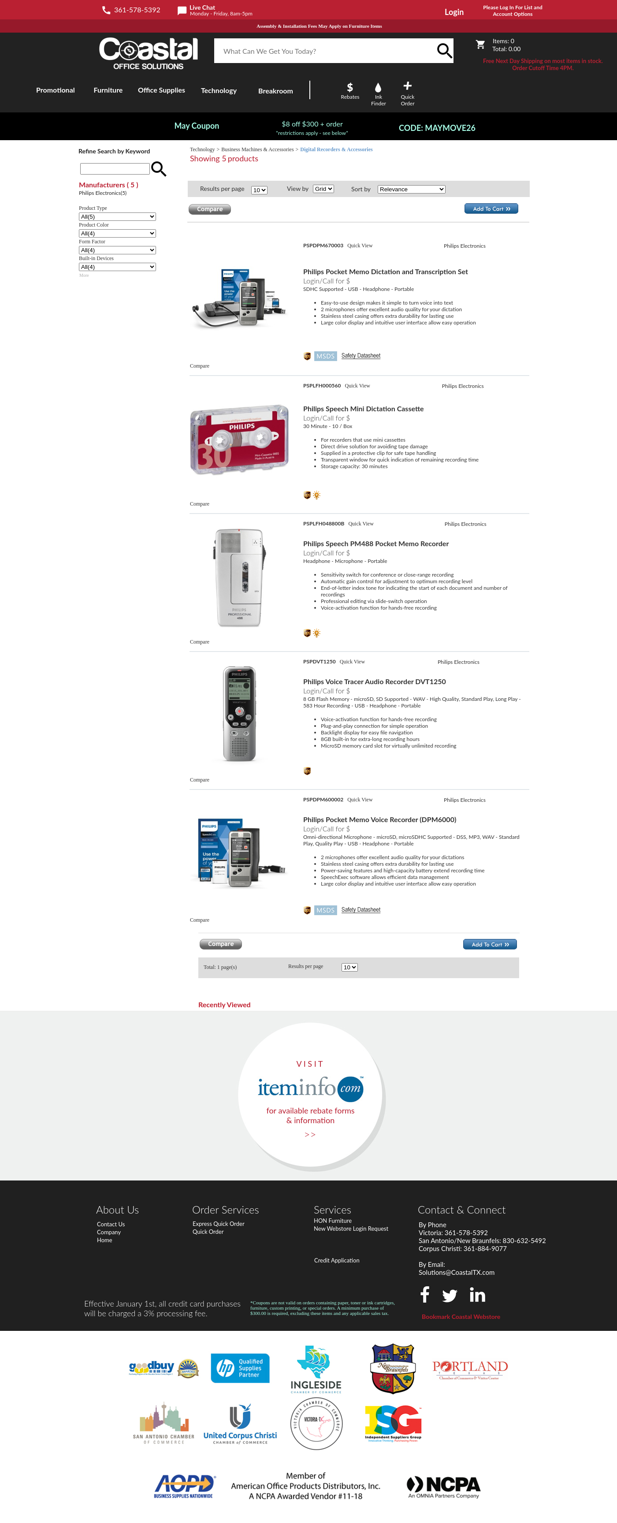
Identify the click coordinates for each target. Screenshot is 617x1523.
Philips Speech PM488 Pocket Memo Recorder (376, 543)
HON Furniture (333, 1220)
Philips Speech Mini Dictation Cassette (363, 408)
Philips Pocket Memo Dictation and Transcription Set (385, 271)
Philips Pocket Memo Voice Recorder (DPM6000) (379, 819)
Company (109, 1232)
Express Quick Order (219, 1223)
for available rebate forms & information (310, 1115)
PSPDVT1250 (320, 661)
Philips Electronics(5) (102, 193)
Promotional (55, 90)
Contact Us (111, 1224)
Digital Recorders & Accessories (336, 149)
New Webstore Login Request (351, 1228)
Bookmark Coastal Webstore (461, 1316)
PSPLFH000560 (322, 385)
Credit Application (337, 1260)
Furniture (108, 90)
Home (104, 1240)
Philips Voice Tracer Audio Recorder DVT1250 (374, 681)
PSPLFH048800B (324, 523)
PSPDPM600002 (324, 799)
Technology (202, 149)
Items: (503, 41)
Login (454, 12)
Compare (199, 366)
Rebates (350, 96)
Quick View (359, 245)
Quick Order (208, 1231)
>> (310, 1134)
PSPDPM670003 (324, 245)
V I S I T (310, 1064)
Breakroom (275, 90)
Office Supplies (161, 90)
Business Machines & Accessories (257, 149)
